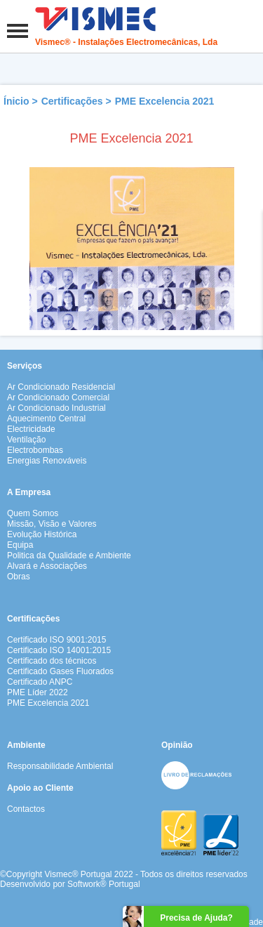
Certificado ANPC (39, 682)
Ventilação (26, 440)
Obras (18, 576)
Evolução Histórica (41, 534)
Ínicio (16, 101)
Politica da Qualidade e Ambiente (69, 555)
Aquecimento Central (46, 418)
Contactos (26, 809)
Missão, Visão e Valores (52, 524)
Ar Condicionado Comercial (58, 397)
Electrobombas (35, 450)
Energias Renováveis (46, 461)
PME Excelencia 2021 (165, 101)
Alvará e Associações (47, 566)
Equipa (20, 545)
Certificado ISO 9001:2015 (56, 640)
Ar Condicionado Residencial (61, 387)
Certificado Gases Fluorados (60, 671)
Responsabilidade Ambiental (60, 766)
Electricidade (31, 429)
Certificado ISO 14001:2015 (59, 650)
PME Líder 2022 (37, 692)
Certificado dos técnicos (51, 661)
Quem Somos (32, 513)
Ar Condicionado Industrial (56, 408)
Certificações (72, 101)
